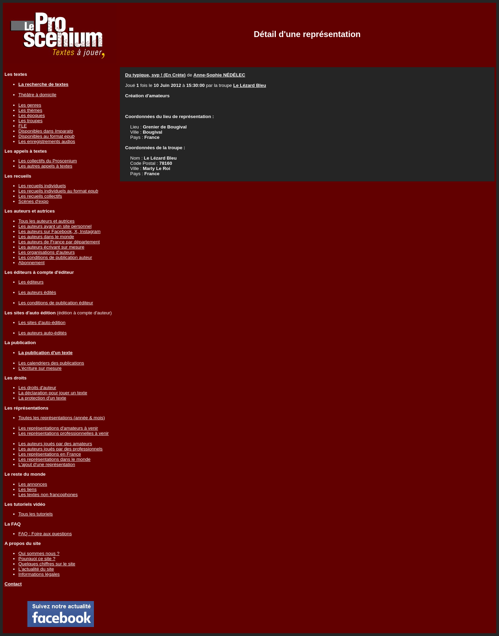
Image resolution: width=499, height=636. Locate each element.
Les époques (31, 115)
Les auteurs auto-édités (42, 332)
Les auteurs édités (37, 292)
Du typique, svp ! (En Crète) (155, 75)
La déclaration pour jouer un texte (52, 392)
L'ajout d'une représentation (46, 464)
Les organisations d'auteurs (46, 252)
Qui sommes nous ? (39, 553)
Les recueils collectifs (40, 196)
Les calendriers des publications (51, 363)
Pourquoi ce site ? (36, 558)
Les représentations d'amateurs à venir (58, 428)
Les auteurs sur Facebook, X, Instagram (59, 231)
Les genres (29, 105)
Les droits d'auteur (37, 387)
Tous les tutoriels (35, 514)
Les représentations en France (49, 454)
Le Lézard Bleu (249, 85)
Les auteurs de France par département (59, 241)
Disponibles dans (45, 131)
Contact (13, 583)
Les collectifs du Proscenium (47, 160)
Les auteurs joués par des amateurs (55, 443)
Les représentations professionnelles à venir (63, 433)
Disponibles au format (46, 136)
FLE (22, 125)
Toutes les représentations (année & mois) (61, 417)
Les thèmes (30, 110)
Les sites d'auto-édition (41, 322)
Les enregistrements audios (46, 141)
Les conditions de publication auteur (55, 257)
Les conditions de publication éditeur (55, 302)
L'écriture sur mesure (40, 368)
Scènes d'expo (33, 201)
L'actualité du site (36, 569)
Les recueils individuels (42, 185)
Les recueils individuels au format (58, 191)
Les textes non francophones (48, 494)
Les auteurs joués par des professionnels (60, 448)
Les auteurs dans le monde (46, 236)
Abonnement (31, 262)
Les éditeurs (31, 282)
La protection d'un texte (42, 398)
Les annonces (32, 484)
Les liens (27, 489)
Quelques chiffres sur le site (46, 563)
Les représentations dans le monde (54, 459)
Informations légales (39, 574)
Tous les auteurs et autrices (46, 221)
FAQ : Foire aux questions (45, 533)
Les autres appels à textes (45, 166)
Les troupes (30, 120)
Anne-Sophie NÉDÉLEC (219, 75)
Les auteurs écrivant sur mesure (51, 247)
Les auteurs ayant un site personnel (54, 226)
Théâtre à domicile (37, 94)
